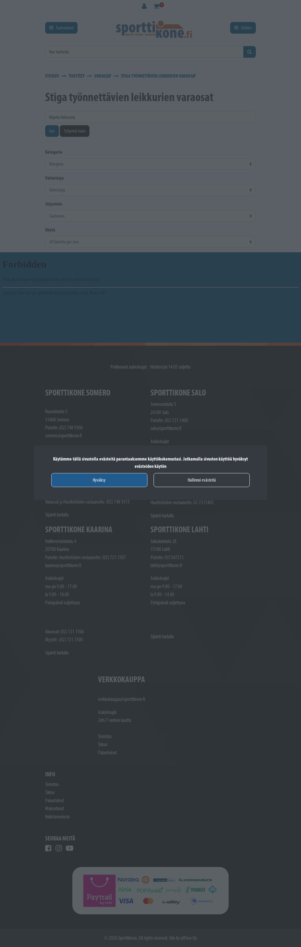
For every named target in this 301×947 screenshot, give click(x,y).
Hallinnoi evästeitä (202, 480)
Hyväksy (99, 480)
